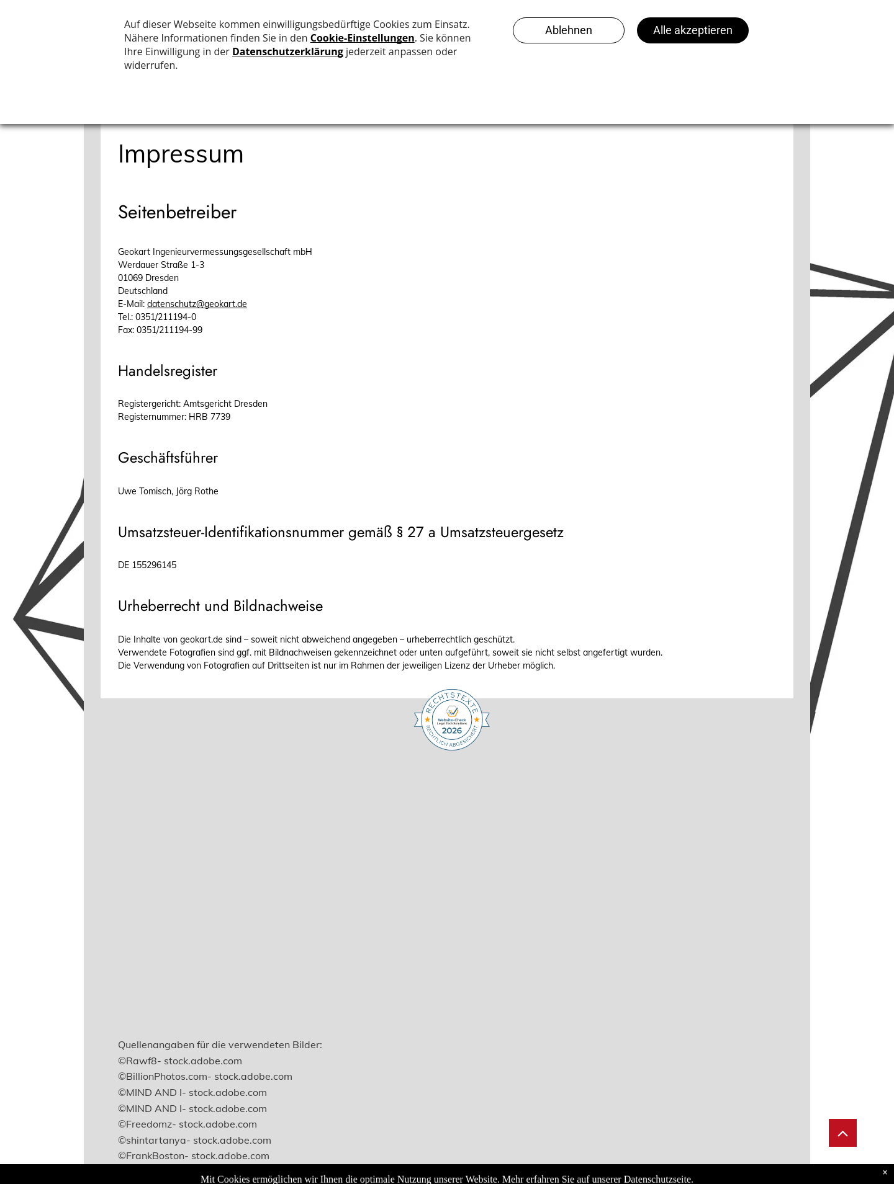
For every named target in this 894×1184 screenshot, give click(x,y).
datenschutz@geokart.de (197, 303)
